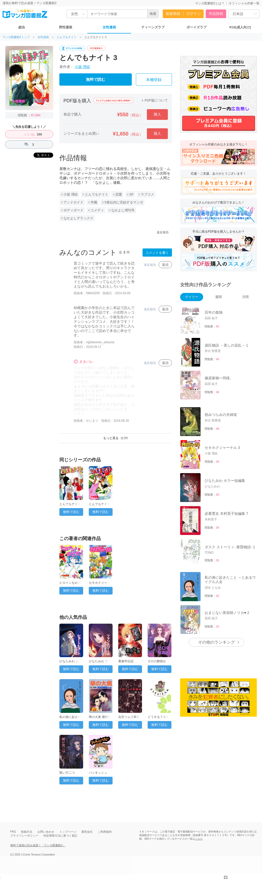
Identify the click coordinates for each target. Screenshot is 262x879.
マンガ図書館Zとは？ (209, 3)
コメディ (97, 210)
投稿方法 (26, 831)
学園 (94, 202)
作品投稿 (216, 14)
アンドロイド (73, 202)
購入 (157, 114)
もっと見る (115, 438)
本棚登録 (153, 80)
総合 (21, 27)
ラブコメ (147, 194)
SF (131, 194)
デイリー (191, 297)
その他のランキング (216, 642)
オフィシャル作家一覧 (244, 3)
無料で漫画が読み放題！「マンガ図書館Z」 (38, 845)
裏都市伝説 (126, 661)
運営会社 (87, 831)
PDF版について (154, 100)
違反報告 (163, 232)
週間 (218, 297)
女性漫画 (109, 27)
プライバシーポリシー (24, 835)
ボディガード (73, 210)
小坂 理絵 (82, 67)
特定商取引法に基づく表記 (60, 835)
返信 (165, 265)
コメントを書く (157, 253)
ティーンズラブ (153, 27)
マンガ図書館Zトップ (16, 37)
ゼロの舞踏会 (157, 661)
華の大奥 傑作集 (100, 717)
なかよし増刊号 (123, 210)
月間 (245, 297)
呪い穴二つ (67, 772)
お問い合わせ (45, 831)
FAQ (13, 831)
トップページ (67, 831)
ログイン (193, 14)
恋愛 (118, 194)
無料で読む (95, 79)
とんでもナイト (67, 37)
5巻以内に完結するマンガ (124, 202)
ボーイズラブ (196, 27)
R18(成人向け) (240, 27)
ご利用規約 (105, 831)
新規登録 (173, 14)
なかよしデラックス (78, 218)
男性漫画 (65, 27)
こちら (199, 838)
